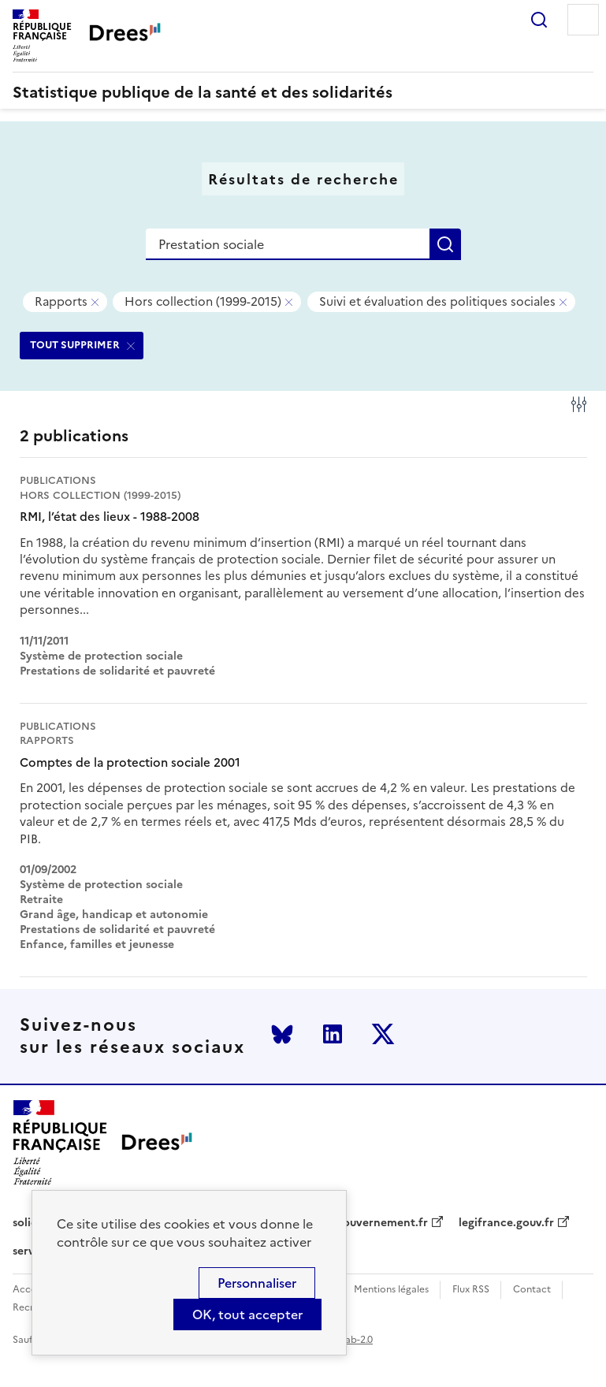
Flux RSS (470, 1289)
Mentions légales (391, 1289)
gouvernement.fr (382, 1223)
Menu (583, 19)
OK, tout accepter (247, 1314)
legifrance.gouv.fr (506, 1223)
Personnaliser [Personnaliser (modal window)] (256, 1283)
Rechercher (539, 19)
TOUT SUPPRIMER (75, 344)
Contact (532, 1289)
